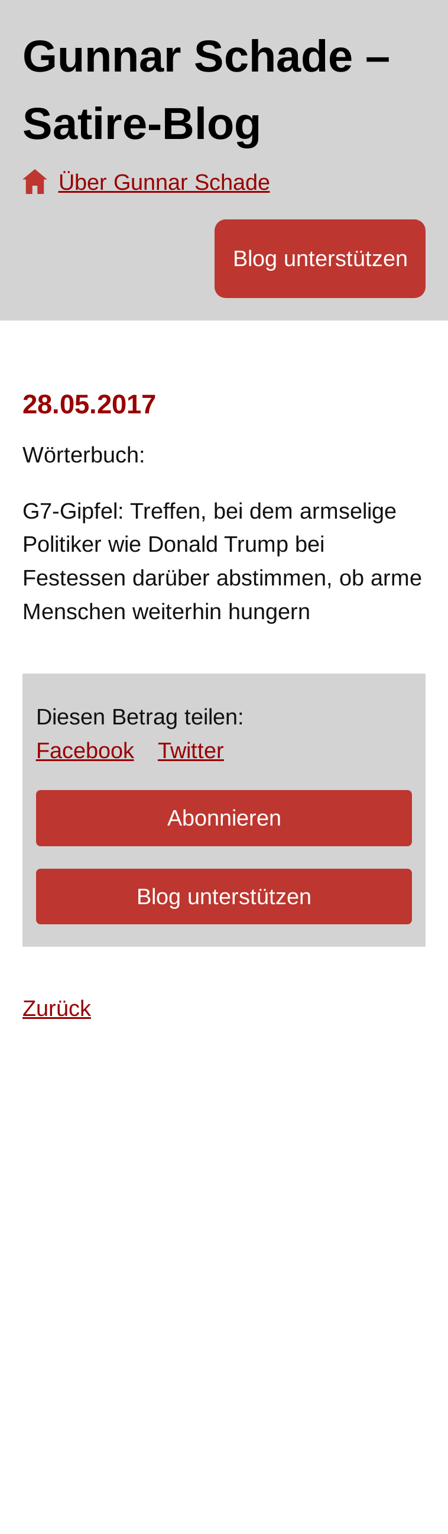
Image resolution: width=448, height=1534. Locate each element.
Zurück (56, 1008)
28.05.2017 (89, 404)
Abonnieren (224, 817)
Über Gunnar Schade (164, 182)
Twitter (191, 750)
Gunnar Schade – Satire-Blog (206, 89)
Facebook (85, 750)
